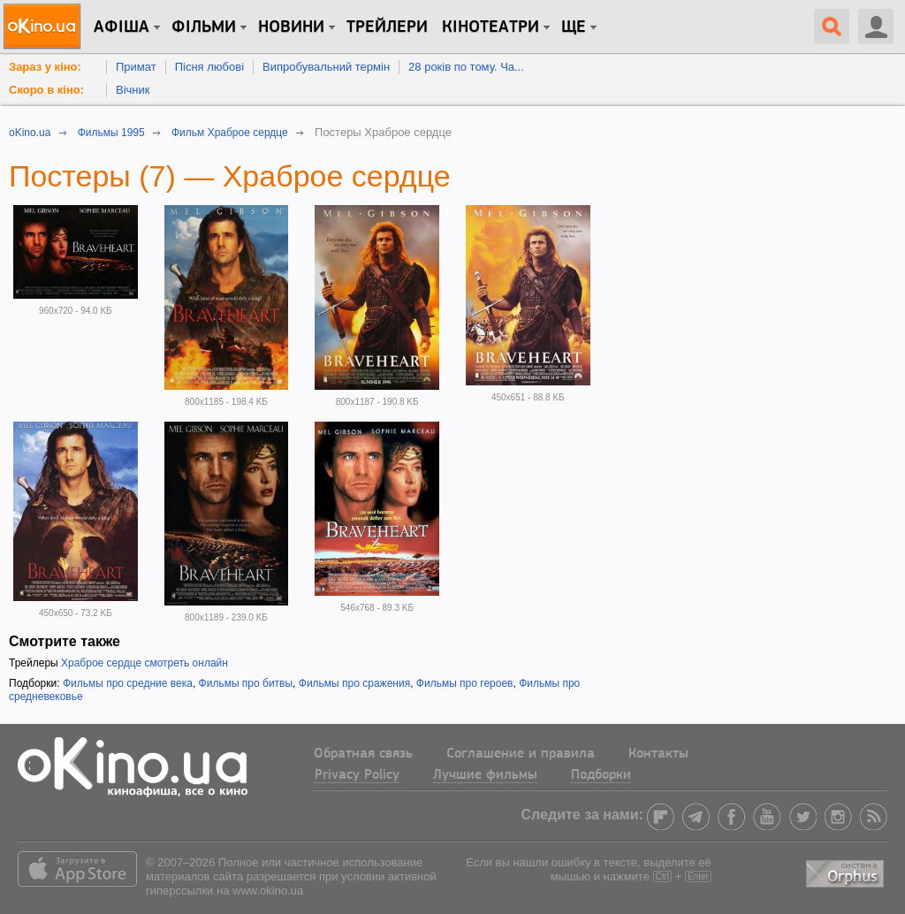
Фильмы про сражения (354, 683)
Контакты (658, 754)
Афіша (121, 27)
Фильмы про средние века (128, 683)
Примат (136, 66)
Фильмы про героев (464, 683)
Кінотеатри (490, 27)
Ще (573, 27)
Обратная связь (363, 754)
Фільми (203, 27)
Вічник (132, 89)
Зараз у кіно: (45, 66)
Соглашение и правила (520, 754)
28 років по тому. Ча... (466, 66)
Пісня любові (209, 66)
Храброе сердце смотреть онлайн (144, 663)
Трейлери (387, 27)
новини (291, 27)
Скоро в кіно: (46, 89)
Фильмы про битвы (246, 683)
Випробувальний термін (326, 66)
